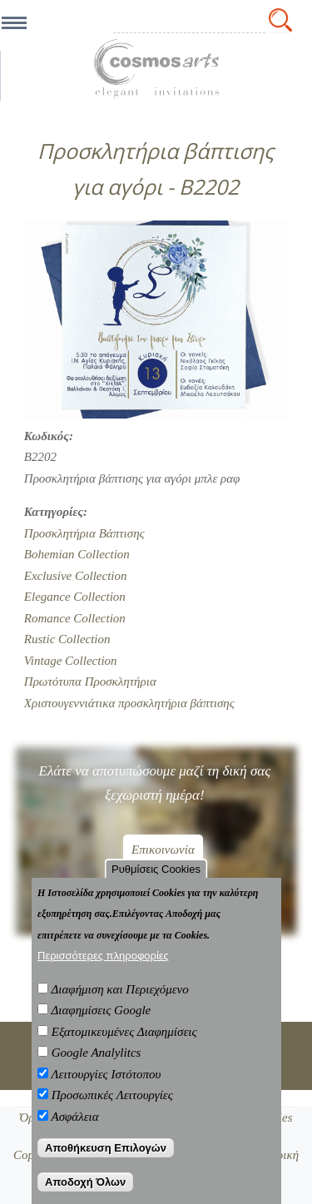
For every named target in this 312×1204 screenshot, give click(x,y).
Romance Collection (75, 618)
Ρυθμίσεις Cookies (156, 869)
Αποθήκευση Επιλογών (105, 1148)
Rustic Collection (67, 639)
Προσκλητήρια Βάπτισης (84, 533)
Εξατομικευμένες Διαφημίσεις (124, 1031)
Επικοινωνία (163, 849)
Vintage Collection (70, 660)
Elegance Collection (75, 596)
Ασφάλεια (74, 1116)
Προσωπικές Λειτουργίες (112, 1095)
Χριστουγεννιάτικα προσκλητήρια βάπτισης (129, 703)
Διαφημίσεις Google (101, 1010)
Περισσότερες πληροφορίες (103, 955)
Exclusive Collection (75, 575)
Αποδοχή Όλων (85, 1182)
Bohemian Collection (77, 554)
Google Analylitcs (96, 1052)
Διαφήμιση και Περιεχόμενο (119, 989)
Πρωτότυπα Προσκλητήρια (90, 681)
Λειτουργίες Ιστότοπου (106, 1074)
